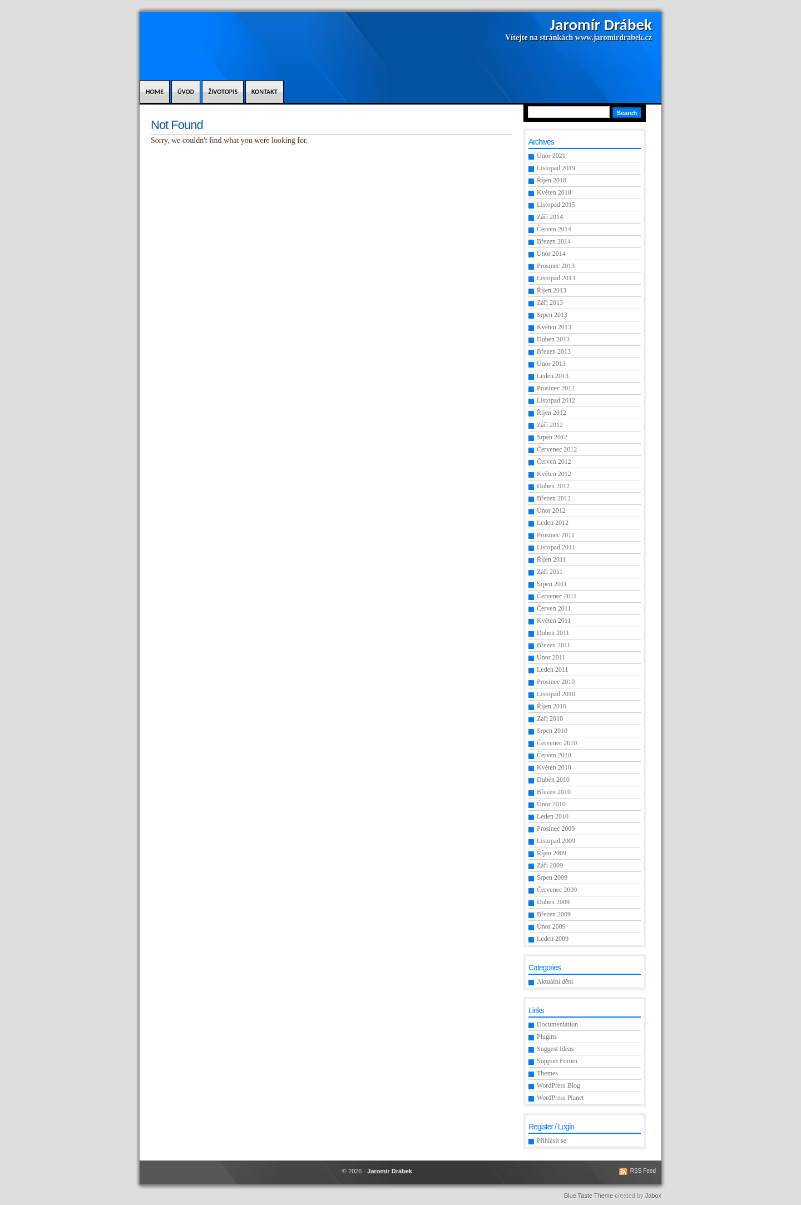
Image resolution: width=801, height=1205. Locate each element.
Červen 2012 (554, 461)
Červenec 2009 (557, 890)
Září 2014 (550, 217)
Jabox (653, 1195)
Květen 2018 (554, 192)
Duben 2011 (553, 633)
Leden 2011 (552, 669)
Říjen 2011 (551, 559)
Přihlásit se (551, 1140)
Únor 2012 (551, 510)
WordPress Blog (558, 1085)
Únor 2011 (551, 657)
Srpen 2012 (552, 437)
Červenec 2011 (557, 596)
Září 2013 (550, 302)
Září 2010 (550, 718)
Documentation (557, 1024)
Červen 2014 (554, 229)
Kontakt (264, 92)
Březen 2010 (554, 792)
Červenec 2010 (557, 743)
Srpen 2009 (552, 877)
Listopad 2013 (556, 278)
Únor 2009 (551, 926)
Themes (547, 1073)
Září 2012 (550, 425)
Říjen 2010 (551, 706)
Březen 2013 (554, 351)
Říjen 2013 (551, 290)
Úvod (185, 92)
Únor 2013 (551, 364)
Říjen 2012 (551, 412)
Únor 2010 (551, 804)
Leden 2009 (552, 939)
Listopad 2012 (556, 400)
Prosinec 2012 (556, 388)
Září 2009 (550, 865)
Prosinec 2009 (556, 828)
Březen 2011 (554, 645)
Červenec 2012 (557, 449)
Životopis (223, 92)
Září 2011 (550, 572)
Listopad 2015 (556, 205)
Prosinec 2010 (556, 682)
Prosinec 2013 (556, 266)
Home (155, 92)
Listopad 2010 (556, 694)
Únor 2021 (551, 156)
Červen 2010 (554, 755)
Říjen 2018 (551, 180)
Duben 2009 (553, 902)
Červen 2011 (554, 608)
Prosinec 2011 (556, 535)
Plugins (547, 1036)
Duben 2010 (553, 780)
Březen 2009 (554, 914)
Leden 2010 (552, 816)
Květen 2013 (554, 327)
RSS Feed (643, 1171)
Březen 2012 (554, 498)
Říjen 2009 (551, 853)
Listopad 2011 (556, 547)
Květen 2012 (554, 474)
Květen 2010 (554, 767)
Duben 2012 (553, 486)
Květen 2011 (554, 620)
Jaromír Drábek (601, 24)
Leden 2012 (552, 523)
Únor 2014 (551, 253)
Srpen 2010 (552, 731)
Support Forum (557, 1061)
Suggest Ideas (555, 1049)
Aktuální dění (555, 981)
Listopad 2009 (556, 841)
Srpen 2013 (552, 315)
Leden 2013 (552, 376)
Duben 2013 (553, 339)
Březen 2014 (554, 241)
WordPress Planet (560, 1098)
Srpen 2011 (552, 584)
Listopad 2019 (556, 168)
